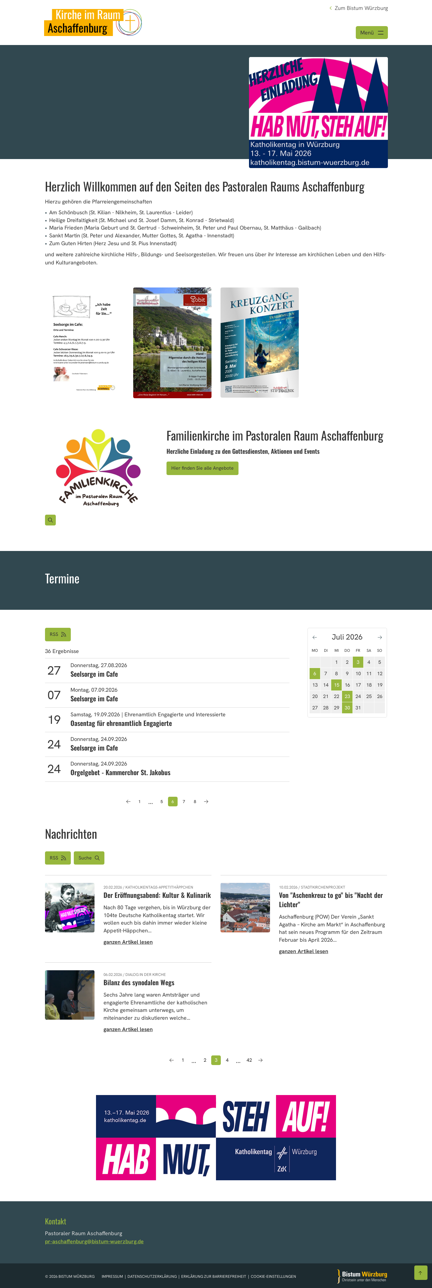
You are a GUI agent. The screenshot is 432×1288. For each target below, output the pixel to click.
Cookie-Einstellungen (273, 1276)
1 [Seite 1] (139, 801)
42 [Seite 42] (249, 1060)
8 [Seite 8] (195, 801)
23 (347, 696)
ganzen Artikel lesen (128, 941)
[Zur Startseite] (362, 1276)
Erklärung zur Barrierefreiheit (213, 1276)
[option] (216, 102)
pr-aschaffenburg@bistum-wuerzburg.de (94, 1241)
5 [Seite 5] (161, 801)
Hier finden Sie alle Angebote (202, 468)
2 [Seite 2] (205, 1060)
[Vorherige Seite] (128, 801)
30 (347, 708)
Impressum (113, 1276)
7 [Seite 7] (184, 801)
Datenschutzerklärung (153, 1276)
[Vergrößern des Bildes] (50, 520)
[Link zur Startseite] (93, 21)
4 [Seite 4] (227, 1060)
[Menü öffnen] (372, 32)
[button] (89, 858)
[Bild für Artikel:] (98, 469)
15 (336, 685)
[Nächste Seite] (206, 801)
